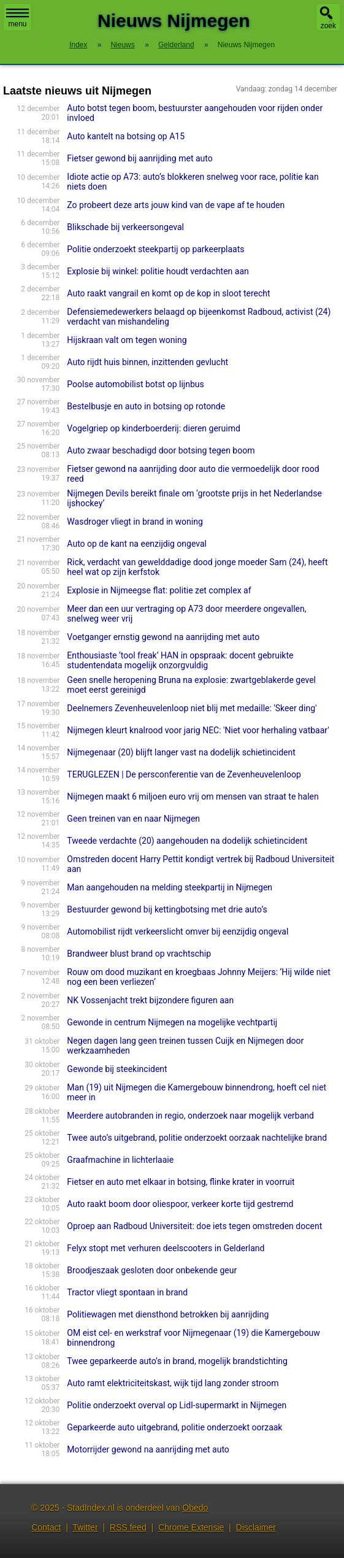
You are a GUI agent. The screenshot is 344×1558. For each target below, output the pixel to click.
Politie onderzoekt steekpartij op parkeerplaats (155, 249)
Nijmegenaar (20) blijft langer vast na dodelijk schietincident (181, 752)
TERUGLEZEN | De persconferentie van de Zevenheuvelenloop (183, 774)
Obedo (195, 1508)
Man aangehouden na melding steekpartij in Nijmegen (169, 887)
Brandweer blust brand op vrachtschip (139, 953)
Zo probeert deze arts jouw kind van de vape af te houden (176, 205)
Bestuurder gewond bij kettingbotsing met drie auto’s (167, 909)
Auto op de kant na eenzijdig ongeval (137, 544)
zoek (328, 25)
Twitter (84, 1527)
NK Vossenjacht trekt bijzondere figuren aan (150, 1000)
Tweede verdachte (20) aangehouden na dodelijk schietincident (187, 841)
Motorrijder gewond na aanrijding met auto (148, 1449)
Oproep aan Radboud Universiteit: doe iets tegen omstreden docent (194, 1226)
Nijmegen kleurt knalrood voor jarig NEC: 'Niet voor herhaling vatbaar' (198, 730)
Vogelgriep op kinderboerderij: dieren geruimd (153, 428)
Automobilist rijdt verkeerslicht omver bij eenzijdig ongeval (177, 931)
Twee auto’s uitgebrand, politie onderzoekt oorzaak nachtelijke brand (197, 1138)
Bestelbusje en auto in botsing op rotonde (146, 406)
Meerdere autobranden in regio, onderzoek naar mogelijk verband (190, 1115)
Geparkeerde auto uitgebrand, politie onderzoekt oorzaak (174, 1427)
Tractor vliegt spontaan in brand (127, 1292)
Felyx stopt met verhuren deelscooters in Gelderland (165, 1248)
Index (78, 44)
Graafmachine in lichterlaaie (120, 1160)
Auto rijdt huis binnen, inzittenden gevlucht (147, 362)
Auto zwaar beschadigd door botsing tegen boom (160, 450)
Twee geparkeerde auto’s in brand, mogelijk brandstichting (177, 1361)
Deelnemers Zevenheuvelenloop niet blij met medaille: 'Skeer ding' (191, 708)
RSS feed (128, 1527)
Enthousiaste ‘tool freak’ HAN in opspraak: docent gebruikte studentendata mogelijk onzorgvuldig (180, 660)
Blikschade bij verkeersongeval (125, 227)
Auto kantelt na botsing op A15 (126, 136)
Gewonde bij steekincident (117, 1069)
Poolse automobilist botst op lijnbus (135, 384)
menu (17, 18)
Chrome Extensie (191, 1527)
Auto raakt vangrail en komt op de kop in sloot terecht (168, 293)
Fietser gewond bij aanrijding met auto (139, 158)
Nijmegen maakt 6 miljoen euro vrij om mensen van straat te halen (192, 796)
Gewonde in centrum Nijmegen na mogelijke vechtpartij (172, 1022)
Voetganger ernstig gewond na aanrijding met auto (163, 637)
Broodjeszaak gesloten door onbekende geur (152, 1270)
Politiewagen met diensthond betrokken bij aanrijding (168, 1314)
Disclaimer (256, 1527)
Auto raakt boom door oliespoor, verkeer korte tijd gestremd (180, 1204)
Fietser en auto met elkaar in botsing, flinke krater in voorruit (180, 1182)
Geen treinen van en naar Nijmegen (133, 818)
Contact (46, 1527)
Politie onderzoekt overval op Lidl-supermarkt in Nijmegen (176, 1405)
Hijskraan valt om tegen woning (126, 340)
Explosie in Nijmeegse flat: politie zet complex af (159, 590)
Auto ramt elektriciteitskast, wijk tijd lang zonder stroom (172, 1383)
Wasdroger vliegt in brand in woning (134, 521)
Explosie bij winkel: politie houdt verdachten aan (157, 271)
